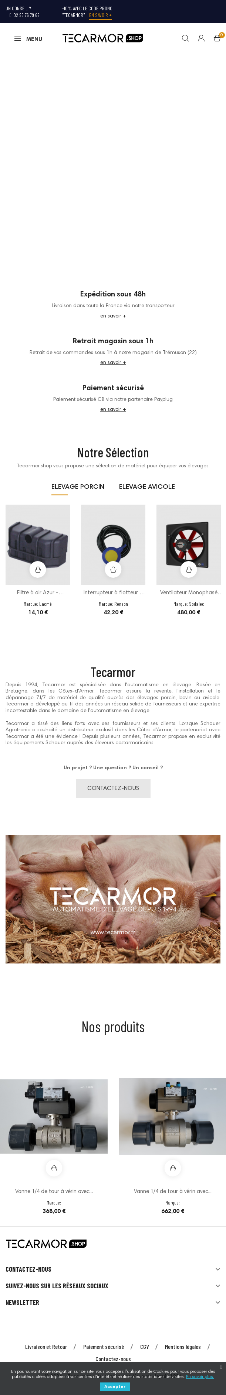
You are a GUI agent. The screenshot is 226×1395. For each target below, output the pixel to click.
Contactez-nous (113, 1361)
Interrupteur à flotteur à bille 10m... (113, 596)
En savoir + (100, 15)
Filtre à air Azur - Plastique (37, 596)
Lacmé (45, 607)
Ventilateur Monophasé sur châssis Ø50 (188, 596)
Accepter (115, 1387)
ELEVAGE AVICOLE (147, 490)
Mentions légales (183, 1349)
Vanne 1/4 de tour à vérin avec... (54, 1195)
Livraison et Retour (46, 1349)
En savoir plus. (200, 1377)
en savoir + (113, 319)
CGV (144, 1349)
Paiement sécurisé (103, 1349)
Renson (121, 607)
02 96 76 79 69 (25, 15)
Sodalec (196, 607)
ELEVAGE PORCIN (77, 490)
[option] (37, 569)
